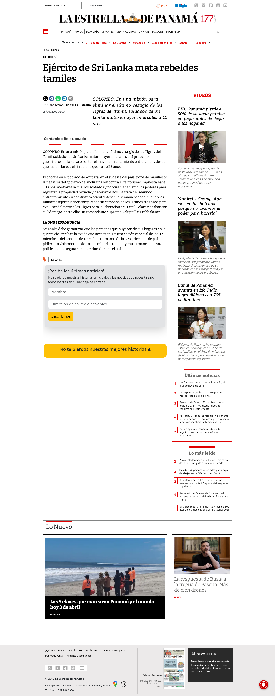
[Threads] (196, 5)
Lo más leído (202, 453)
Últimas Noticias (96, 42)
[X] (203, 5)
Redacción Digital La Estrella (70, 105)
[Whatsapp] (58, 98)
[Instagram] (218, 5)
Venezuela (139, 42)
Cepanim (200, 42)
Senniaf (184, 42)
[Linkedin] (64, 98)
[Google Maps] (115, 684)
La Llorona (119, 42)
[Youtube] (225, 5)
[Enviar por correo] (70, 98)
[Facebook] (210, 5)
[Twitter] (45, 98)
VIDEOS (202, 95)
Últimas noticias (202, 375)
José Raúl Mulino (162, 42)
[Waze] (123, 684)
